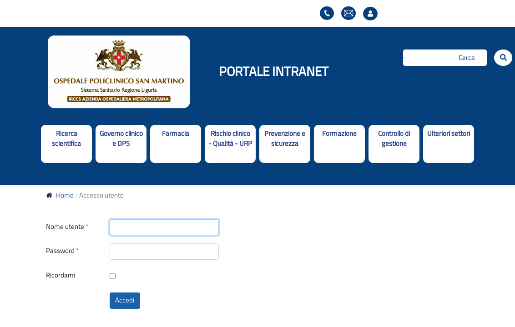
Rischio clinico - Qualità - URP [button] (230, 138)
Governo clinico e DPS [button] (121, 138)
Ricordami (60, 275)
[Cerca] (445, 58)
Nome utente (67, 227)
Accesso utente (372, 13)
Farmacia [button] (175, 133)
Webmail (348, 13)
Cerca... (403, 57)
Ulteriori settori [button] (448, 133)
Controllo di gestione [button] (394, 138)
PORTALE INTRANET (273, 71)
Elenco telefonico (327, 13)
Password (62, 251)
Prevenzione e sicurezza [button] (284, 138)
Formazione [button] (339, 133)
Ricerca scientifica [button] (66, 138)
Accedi (124, 300)
